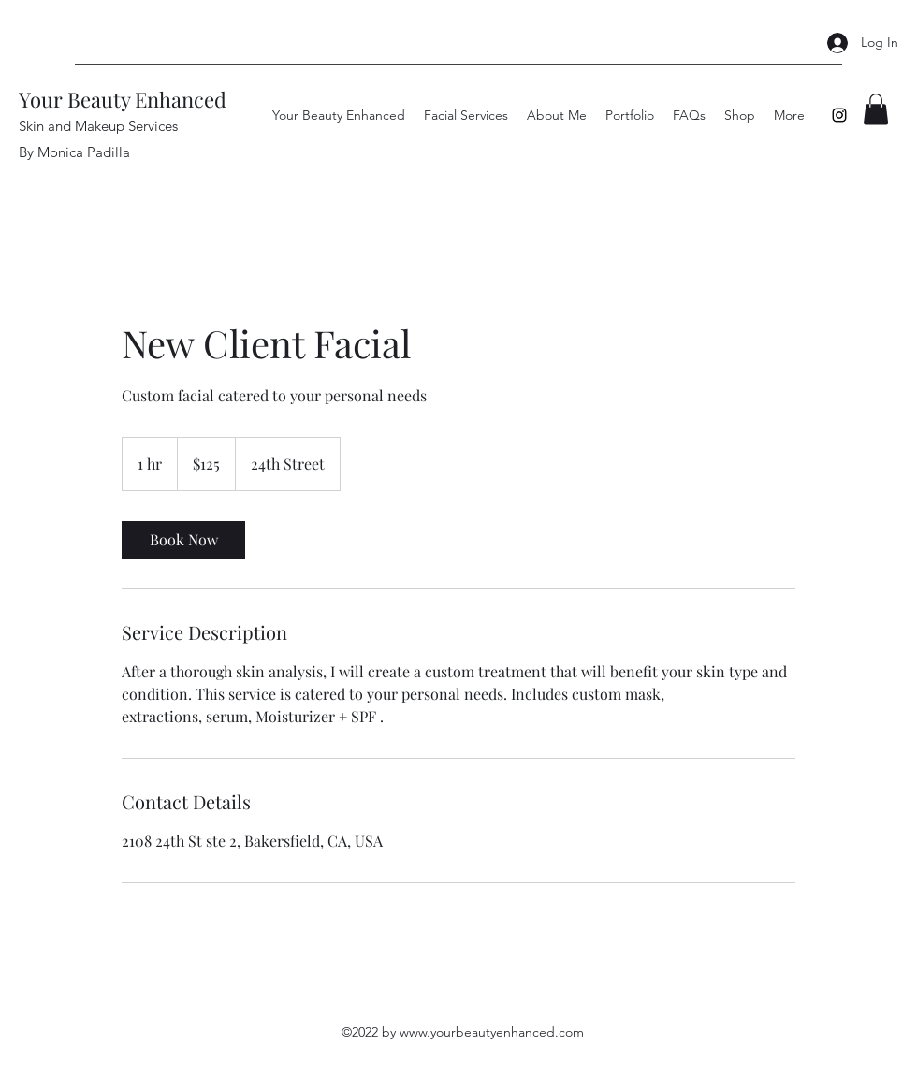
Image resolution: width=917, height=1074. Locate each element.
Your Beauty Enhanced (122, 99)
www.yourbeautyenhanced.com (492, 1031)
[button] (876, 109)
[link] (183, 540)
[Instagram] (839, 115)
